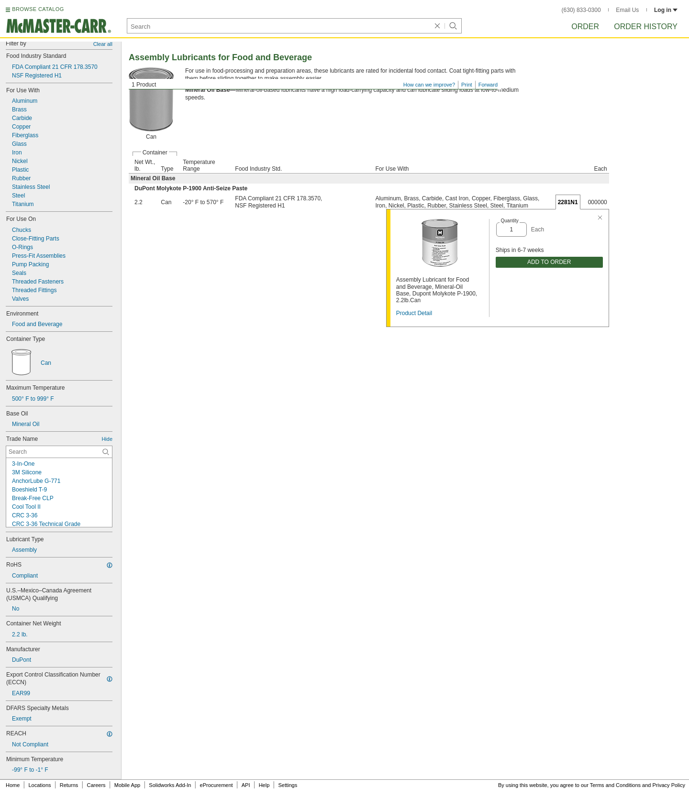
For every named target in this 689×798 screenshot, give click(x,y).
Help (264, 785)
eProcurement (216, 785)
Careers (96, 785)
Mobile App (127, 785)
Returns (69, 785)
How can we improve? (429, 84)
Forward (488, 84)
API (246, 785)
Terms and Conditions (615, 785)
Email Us (627, 10)
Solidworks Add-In (170, 785)
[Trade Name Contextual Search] (59, 452)
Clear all (102, 44)
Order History (646, 26)
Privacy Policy (669, 785)
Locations (40, 785)
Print (466, 84)
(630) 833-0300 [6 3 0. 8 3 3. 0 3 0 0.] (581, 10)
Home (13, 785)
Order (585, 26)
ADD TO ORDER (549, 262)
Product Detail (414, 313)
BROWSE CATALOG (38, 9)
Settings (287, 785)
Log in (666, 10)
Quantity (509, 220)
